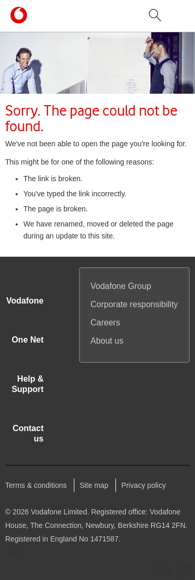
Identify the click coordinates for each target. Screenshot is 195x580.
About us (106, 340)
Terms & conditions (36, 485)
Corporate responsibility (134, 304)
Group (120, 286)
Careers (105, 322)
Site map (94, 485)
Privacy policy (143, 485)
